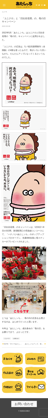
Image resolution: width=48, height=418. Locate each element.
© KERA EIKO (24, 411)
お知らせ (16, 338)
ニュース (7, 338)
